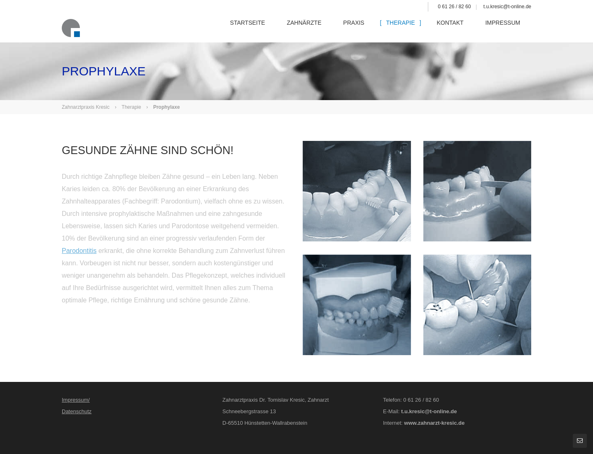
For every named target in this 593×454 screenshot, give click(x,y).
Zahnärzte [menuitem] (313, 28)
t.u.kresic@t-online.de (507, 6)
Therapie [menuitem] (407, 28)
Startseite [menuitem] (258, 28)
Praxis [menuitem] (362, 28)
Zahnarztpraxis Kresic (86, 107)
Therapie (131, 107)
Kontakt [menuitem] (456, 28)
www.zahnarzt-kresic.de (434, 423)
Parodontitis (79, 250)
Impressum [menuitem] (507, 28)
